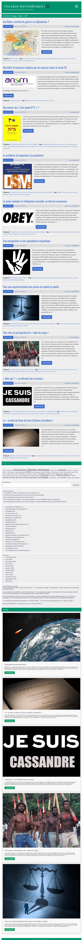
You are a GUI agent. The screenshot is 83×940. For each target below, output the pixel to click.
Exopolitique (14, 144)
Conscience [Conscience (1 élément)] (69, 470)
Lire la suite (47, 52)
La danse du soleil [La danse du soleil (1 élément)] (10, 473)
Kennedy (25, 146)
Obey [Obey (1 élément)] (61, 473)
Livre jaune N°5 (33, 146)
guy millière (65, 58)
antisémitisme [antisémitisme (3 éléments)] (20, 470)
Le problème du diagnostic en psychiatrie (23, 155)
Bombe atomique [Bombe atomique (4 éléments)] (38, 470)
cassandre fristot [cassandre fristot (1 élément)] (54, 470)
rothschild (6, 148)
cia (63, 144)
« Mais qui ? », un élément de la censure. (23, 378)
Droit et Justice (22, 192)
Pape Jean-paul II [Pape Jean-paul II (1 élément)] (6, 475)
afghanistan (40, 58)
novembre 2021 (10, 577)
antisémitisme (46, 144)
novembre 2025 (10, 557)
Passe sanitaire (31, 234)
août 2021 (8, 581)
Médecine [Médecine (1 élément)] (57, 473)
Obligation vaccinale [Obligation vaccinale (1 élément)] (67, 473)
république (56, 413)
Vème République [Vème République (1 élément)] (76, 477)
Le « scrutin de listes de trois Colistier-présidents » (28, 420)
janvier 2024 (9, 568)
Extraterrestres (48, 278)
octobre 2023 (10, 570)
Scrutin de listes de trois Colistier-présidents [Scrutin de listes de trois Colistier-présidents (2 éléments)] (20, 477)
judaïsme (33, 413)
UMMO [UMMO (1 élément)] (58, 477)
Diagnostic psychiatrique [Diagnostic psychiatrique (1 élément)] (20, 472)
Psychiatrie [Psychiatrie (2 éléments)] (44, 475)
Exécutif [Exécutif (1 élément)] (61, 472)
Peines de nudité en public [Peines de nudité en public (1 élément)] (24, 475)
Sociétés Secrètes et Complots (28, 144)
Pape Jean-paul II (39, 371)
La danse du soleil (69, 369)
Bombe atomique (37, 278)
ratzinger (74, 146)
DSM (75, 192)
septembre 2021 (11, 579)
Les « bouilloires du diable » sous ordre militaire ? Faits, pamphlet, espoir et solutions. (31, 499)
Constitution (39, 456)
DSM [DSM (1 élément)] (32, 472)
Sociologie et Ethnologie (47, 324)
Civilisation (13, 192)
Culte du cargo (52, 369)
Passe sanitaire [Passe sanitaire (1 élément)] (14, 475)
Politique (30, 192)
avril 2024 (8, 564)
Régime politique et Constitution (20, 456)
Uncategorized (10, 548)
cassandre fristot (18, 413)
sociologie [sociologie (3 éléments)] (43, 477)
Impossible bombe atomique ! (16, 664)
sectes (47, 371)
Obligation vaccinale (18, 234)
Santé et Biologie (15, 100)
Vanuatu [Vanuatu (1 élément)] (69, 477)
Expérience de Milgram (65, 232)
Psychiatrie (37, 192)
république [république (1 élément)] (73, 475)
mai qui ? (43, 413)
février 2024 (9, 566)
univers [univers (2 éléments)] (64, 477)
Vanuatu (52, 371)
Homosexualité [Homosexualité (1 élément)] (67, 472)
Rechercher (6, 482)
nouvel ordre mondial (45, 146)
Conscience (53, 232)
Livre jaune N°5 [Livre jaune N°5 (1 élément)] (28, 473)
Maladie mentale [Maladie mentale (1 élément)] (41, 473)
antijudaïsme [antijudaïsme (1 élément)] (9, 470)
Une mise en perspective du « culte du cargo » (26, 333)
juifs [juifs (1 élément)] (77, 472)
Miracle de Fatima (21, 371)
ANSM (27, 100)
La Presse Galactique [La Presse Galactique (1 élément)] (20, 473)
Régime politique (58, 456)
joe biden (72, 58)
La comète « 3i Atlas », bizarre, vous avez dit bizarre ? (21, 493)
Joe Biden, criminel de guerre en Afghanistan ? (26, 22)
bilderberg (55, 144)
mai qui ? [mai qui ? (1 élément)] (35, 473)
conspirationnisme (70, 144)
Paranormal (9, 528)
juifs (37, 413)
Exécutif (50, 456)
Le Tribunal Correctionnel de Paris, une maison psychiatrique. (23, 495)
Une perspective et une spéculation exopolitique (26, 241)
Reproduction (68, 278)
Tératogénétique (19, 280)
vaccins (52, 100)
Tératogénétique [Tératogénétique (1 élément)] (52, 477)
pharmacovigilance (43, 100)
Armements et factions (13, 507)
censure (26, 413)
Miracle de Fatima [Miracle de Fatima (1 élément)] (50, 473)
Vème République (21, 458)
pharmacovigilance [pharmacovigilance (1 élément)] (35, 475)
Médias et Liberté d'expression (29, 411)
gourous (60, 369)
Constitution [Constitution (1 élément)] (75, 470)
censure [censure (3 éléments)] (62, 470)
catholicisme (43, 369)
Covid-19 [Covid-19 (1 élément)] (5, 472)
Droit (61, 324)
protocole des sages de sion (62, 146)
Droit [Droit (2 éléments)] (29, 472)
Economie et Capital (12, 515)
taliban (29, 61)
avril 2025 (8, 559)
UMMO (26, 326)
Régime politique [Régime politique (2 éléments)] (63, 475)
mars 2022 (9, 574)
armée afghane (49, 58)
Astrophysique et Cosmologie (15, 509)
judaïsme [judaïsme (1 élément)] (73, 472)
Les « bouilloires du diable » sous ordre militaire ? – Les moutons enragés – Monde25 (31, 592)
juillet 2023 (9, 572)
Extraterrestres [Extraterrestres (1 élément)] (55, 472)
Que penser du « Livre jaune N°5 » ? (21, 107)
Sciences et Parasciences (13, 542)
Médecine (72, 324)
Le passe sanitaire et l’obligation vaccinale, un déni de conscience (35, 201)
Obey (10, 234)
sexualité (10, 280)
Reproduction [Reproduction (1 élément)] (53, 475)
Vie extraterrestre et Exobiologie (16, 550)
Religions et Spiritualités (48, 411)
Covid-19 (33, 100)
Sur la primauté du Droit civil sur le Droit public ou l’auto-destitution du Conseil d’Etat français (34, 501)
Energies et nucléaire (12, 518)
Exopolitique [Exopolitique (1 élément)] (37, 472)
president (49, 413)
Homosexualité (58, 278)
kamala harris (7, 61)
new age (30, 371)
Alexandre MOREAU (20, 26)
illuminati (18, 146)
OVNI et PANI (23, 278)
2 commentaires (74, 112)
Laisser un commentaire (72, 26)
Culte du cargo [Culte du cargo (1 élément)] (11, 472)
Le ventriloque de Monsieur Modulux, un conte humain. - (21, 601)
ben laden (58, 58)
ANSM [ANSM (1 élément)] (4, 470)
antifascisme (64, 411)
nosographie (18, 194)
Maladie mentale (8, 194)
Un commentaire (74, 160)
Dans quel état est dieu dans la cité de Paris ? (18, 497)
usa (33, 61)
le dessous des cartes (19, 61)
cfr (60, 144)
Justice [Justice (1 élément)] (4, 473)
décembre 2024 (10, 561)
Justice (66, 324)
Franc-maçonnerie (9, 146)
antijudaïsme (73, 411)
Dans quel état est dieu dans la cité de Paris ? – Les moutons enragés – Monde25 (30, 587)
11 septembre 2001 (29, 58)
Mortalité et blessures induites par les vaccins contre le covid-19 (34, 67)
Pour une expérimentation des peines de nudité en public (31, 287)
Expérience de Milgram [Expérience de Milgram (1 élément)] (46, 472)
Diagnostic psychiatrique (65, 192)
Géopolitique (14, 58)
